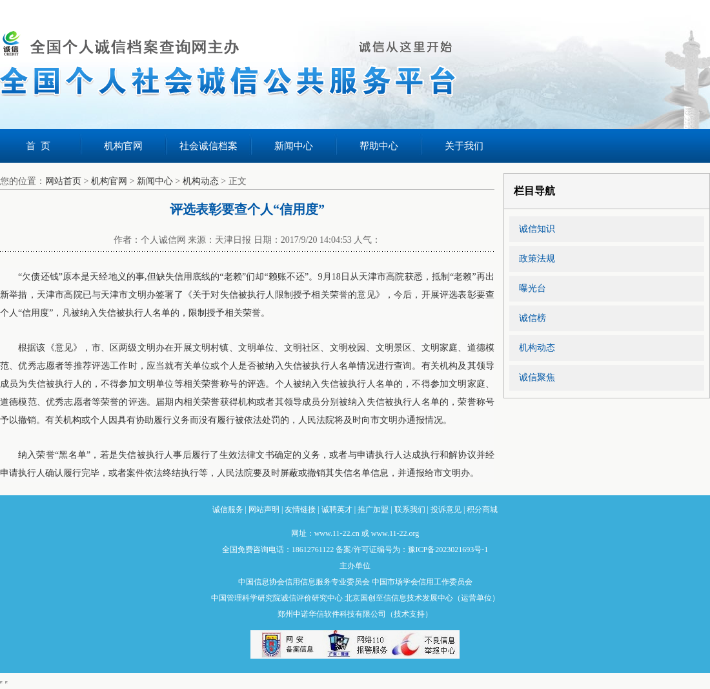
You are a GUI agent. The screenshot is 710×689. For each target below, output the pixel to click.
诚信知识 (537, 229)
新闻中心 (293, 146)
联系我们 (409, 509)
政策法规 (537, 258)
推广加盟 (373, 509)
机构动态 (201, 181)
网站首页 (63, 181)
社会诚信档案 (208, 146)
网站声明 (264, 509)
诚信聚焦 (537, 377)
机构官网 (123, 146)
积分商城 (482, 509)
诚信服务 (227, 509)
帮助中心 (379, 146)
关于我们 (464, 146)
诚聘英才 (336, 509)
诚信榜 (532, 318)
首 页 (38, 146)
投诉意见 (446, 509)
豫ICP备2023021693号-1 (448, 549)
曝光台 (532, 288)
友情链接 (300, 509)
